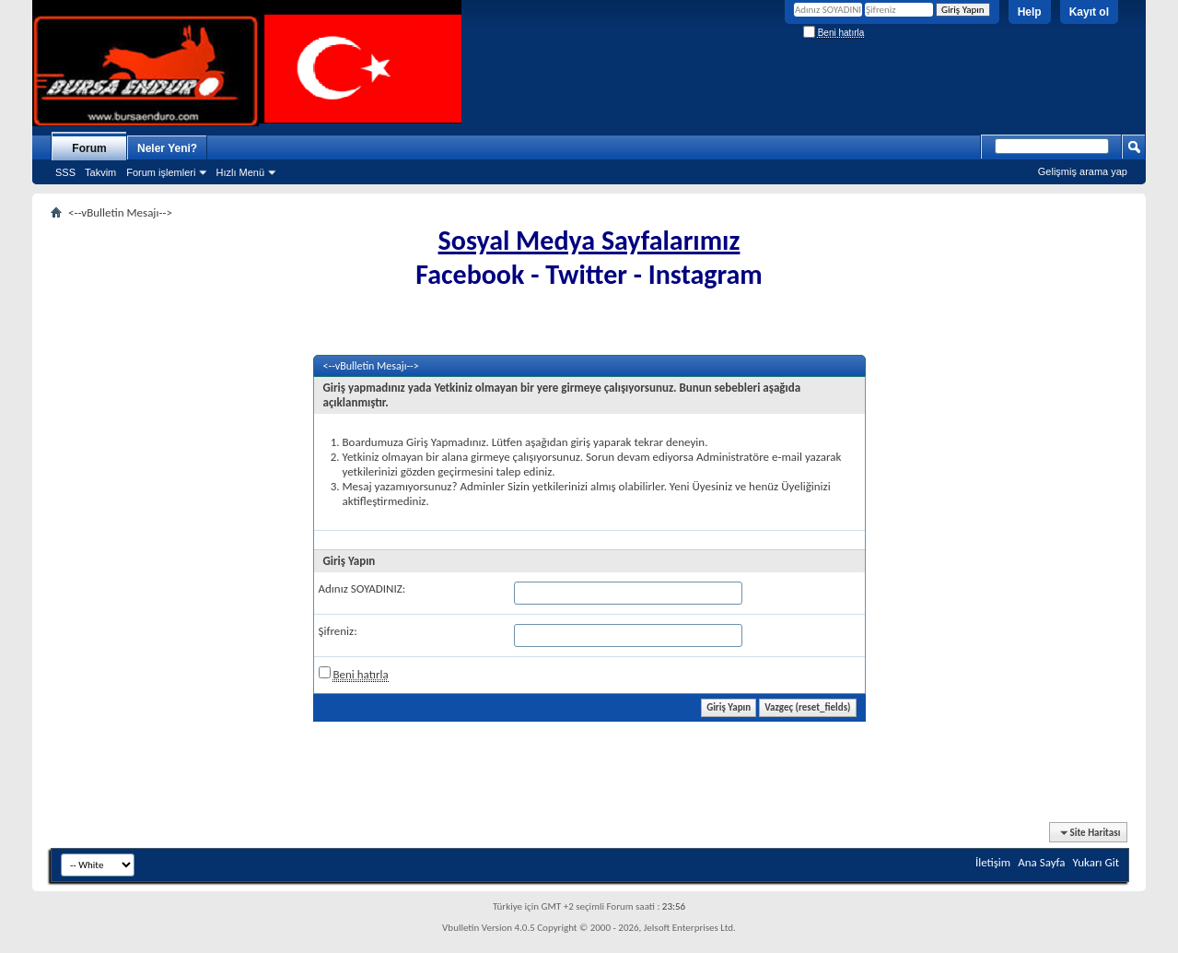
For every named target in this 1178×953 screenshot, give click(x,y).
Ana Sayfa (1041, 862)
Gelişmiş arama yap (1082, 171)
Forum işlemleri (160, 172)
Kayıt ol (1089, 12)
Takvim (100, 172)
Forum (89, 148)
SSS (65, 172)
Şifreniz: (338, 631)
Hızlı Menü (240, 172)
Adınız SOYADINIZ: (362, 588)
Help (1030, 12)
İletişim (992, 862)
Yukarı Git (1096, 862)
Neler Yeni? (167, 148)
